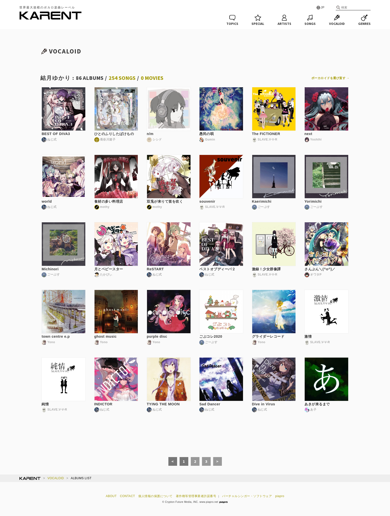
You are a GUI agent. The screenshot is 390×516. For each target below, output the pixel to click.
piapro (279, 496)
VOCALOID (56, 478)
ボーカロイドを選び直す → (330, 78)
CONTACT (127, 496)
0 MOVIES (152, 77)
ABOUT (111, 496)
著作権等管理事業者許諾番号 (196, 496)
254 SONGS (122, 77)
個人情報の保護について (155, 496)
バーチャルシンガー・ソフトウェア (247, 496)
